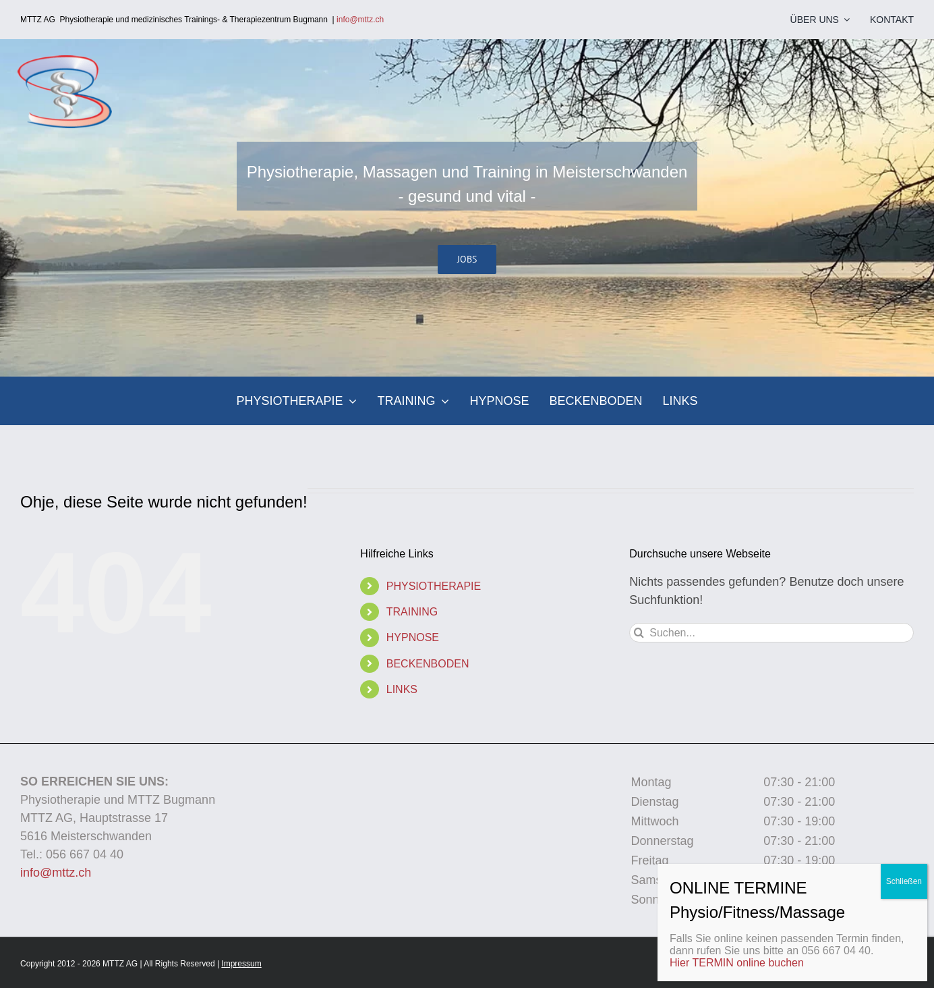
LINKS (401, 689)
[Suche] (639, 632)
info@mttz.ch (363, 19)
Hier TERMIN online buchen (737, 962)
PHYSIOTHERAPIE (433, 586)
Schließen (904, 881)
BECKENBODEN (427, 663)
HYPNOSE (412, 637)
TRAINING (412, 612)
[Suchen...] (771, 632)
